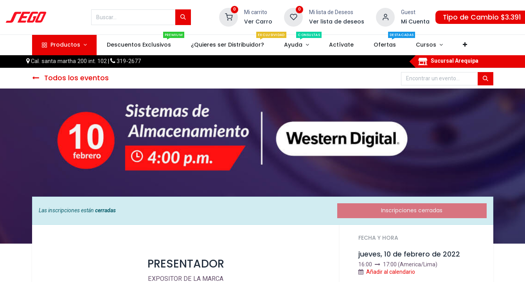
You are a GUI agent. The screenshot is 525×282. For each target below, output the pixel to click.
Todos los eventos (70, 78)
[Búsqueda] (183, 17)
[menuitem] (139, 45)
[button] (465, 45)
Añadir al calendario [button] (390, 272)
